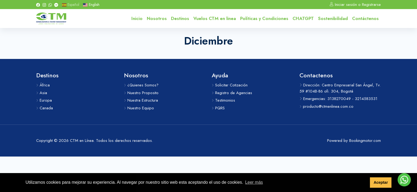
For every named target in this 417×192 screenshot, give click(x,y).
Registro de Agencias (232, 93)
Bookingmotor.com (365, 140)
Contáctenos (365, 18)
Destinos (180, 18)
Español (70, 4)
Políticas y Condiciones (264, 18)
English (91, 4)
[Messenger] (56, 4)
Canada (44, 108)
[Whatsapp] (50, 4)
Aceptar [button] (381, 182)
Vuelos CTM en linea (214, 18)
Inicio (137, 18)
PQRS (218, 108)
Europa (44, 100)
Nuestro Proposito (141, 93)
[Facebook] (38, 4)
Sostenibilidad (333, 18)
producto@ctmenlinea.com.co (326, 106)
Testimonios (223, 100)
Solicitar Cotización (230, 85)
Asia (41, 93)
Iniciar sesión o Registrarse (355, 4)
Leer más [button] (254, 182)
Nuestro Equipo (139, 108)
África (43, 85)
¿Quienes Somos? (141, 85)
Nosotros (157, 18)
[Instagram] (44, 4)
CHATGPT (303, 18)
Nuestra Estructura (141, 100)
